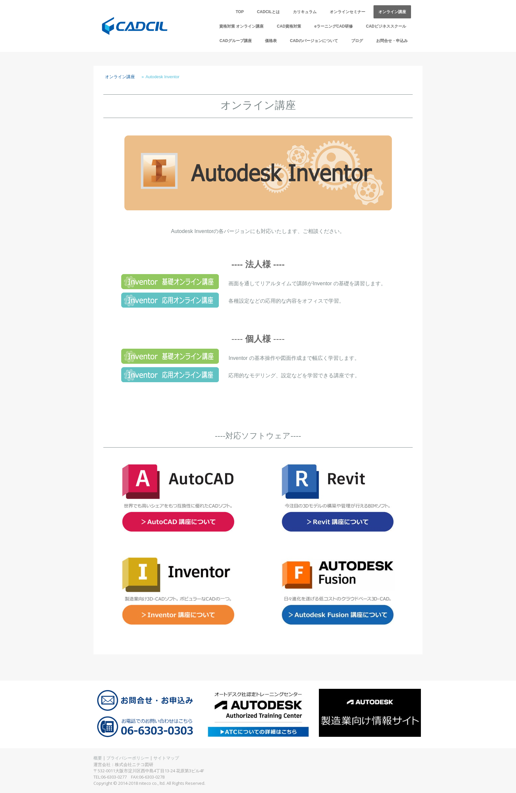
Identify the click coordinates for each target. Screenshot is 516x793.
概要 (97, 758)
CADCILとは (268, 12)
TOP (240, 12)
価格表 (271, 40)
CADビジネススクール (386, 26)
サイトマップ (166, 758)
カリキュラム (305, 12)
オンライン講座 (392, 12)
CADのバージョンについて (314, 40)
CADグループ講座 (235, 40)
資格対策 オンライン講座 (241, 26)
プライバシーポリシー (127, 758)
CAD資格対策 (289, 26)
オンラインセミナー (347, 12)
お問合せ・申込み (392, 40)
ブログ (357, 40)
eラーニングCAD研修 (333, 26)
